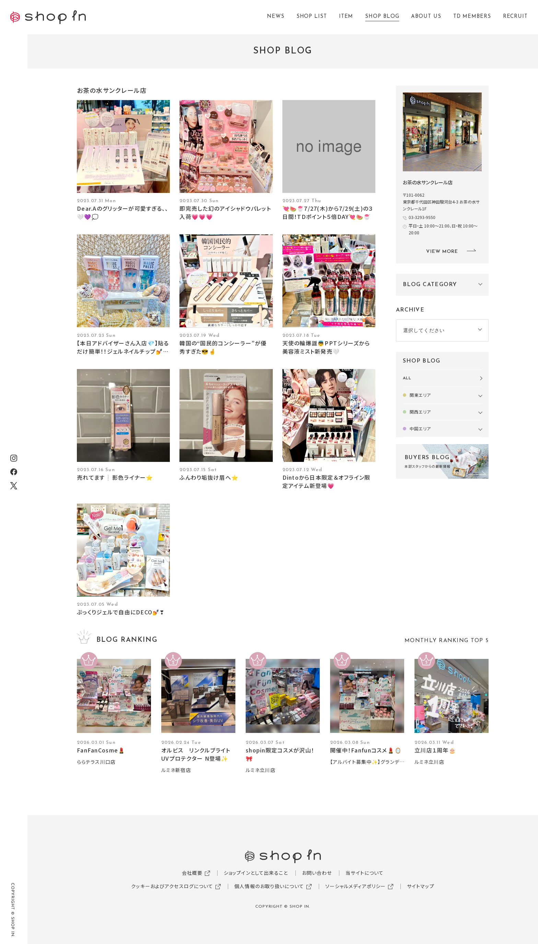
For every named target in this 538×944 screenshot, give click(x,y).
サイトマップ (420, 886)
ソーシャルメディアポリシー (355, 886)
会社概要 (192, 872)
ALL (407, 378)
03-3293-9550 (422, 217)
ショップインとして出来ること (256, 872)
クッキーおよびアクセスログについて (172, 886)
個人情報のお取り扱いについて (269, 886)
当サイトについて (365, 872)
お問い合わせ (317, 872)
